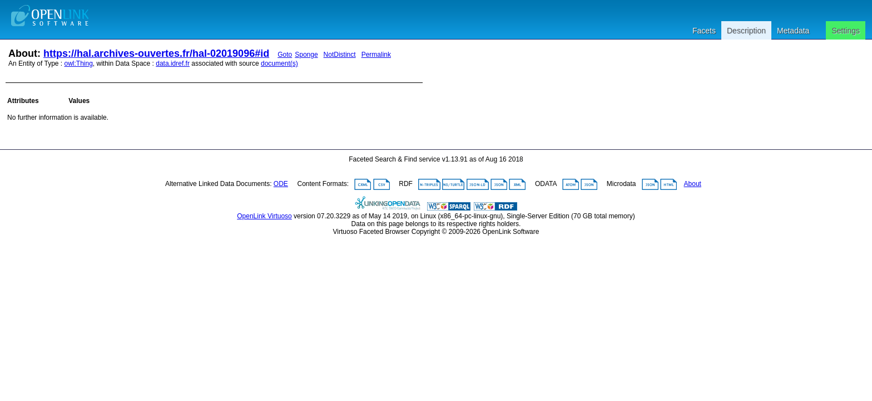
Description (746, 30)
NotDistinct (340, 54)
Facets (704, 30)
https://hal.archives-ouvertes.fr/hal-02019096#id (156, 53)
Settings (845, 30)
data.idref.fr (173, 63)
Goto (285, 54)
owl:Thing (79, 63)
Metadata (793, 30)
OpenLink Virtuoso (264, 216)
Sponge (306, 54)
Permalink (376, 54)
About (692, 184)
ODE (281, 184)
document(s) (279, 63)
